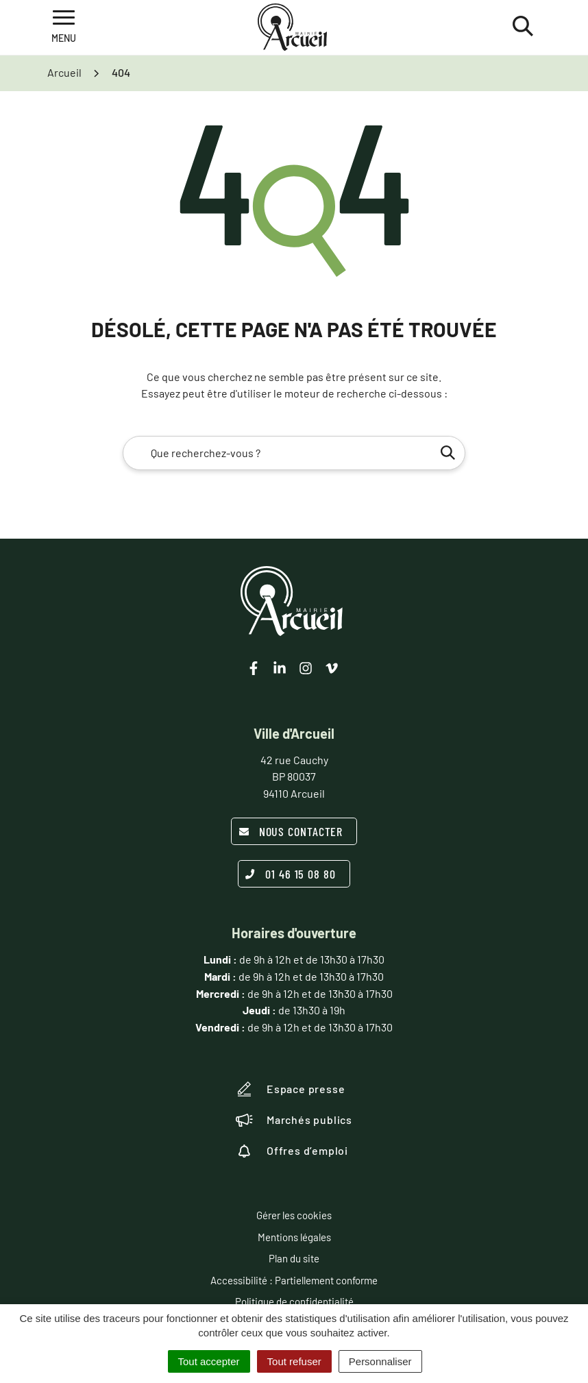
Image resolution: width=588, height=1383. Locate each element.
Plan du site (294, 1258)
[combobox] (294, 453)
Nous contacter (290, 831)
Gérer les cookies (294, 1215)
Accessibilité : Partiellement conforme (294, 1280)
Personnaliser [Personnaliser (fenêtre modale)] (380, 1361)
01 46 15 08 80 (290, 873)
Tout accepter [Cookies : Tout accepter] (209, 1361)
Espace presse (290, 1089)
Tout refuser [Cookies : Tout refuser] (294, 1361)
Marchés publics (294, 1120)
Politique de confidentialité (294, 1301)
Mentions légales (294, 1237)
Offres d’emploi (292, 1151)
